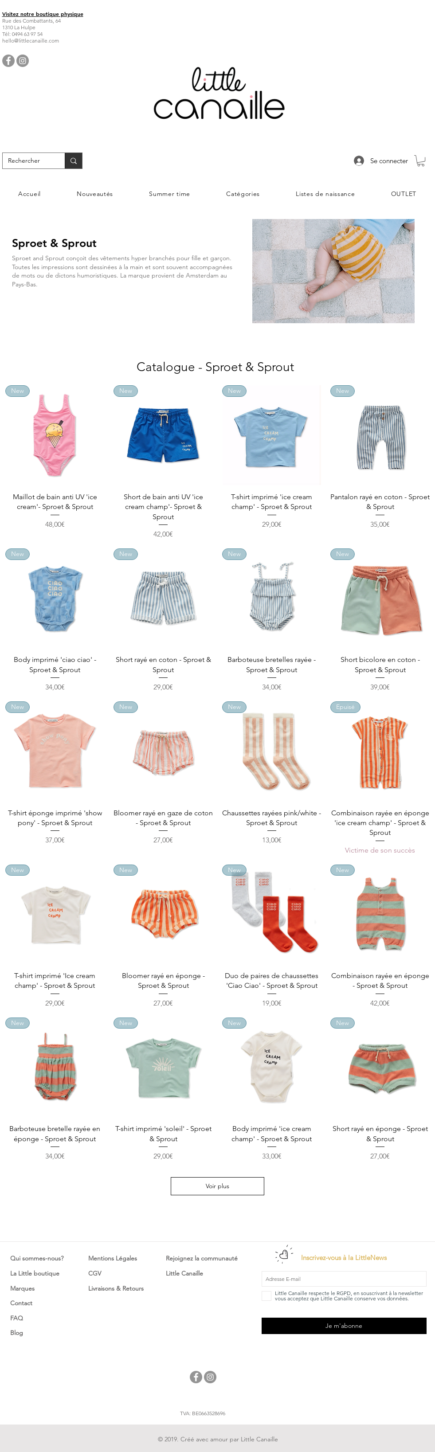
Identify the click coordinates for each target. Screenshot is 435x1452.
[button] (420, 160)
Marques (22, 1288)
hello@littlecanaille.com (30, 40)
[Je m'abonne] (344, 1326)
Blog (16, 1333)
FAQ (16, 1318)
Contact (21, 1303)
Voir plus (217, 1186)
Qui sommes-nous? (36, 1258)
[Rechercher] (27, 161)
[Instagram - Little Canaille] (22, 61)
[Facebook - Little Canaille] (8, 61)
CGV (94, 1273)
